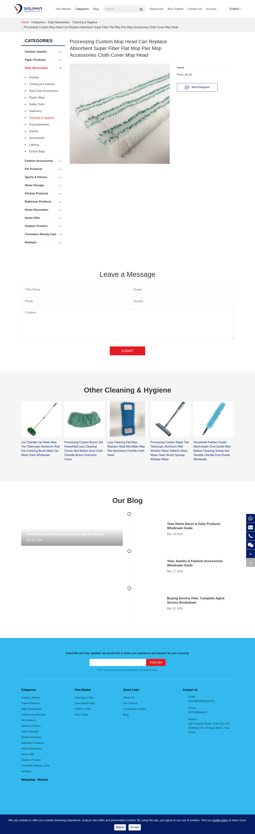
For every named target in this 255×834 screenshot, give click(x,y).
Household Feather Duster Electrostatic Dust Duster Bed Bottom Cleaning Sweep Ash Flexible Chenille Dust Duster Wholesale (212, 451)
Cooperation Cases (134, 708)
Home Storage (43, 185)
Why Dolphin (176, 8)
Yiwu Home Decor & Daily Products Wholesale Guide (193, 526)
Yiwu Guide (81, 714)
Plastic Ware (37, 97)
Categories (82, 8)
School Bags (37, 151)
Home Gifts (43, 218)
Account (211, 8)
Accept (134, 827)
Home (25, 22)
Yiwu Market (63, 8)
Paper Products (43, 60)
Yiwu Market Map (84, 703)
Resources (156, 8)
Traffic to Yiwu (82, 708)
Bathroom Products (43, 202)
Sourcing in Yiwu (84, 697)
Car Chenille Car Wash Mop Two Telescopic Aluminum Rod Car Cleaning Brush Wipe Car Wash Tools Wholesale (40, 449)
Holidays (43, 242)
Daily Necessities (59, 22)
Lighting (34, 144)
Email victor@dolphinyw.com (201, 698)
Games (33, 131)
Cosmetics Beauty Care (43, 234)
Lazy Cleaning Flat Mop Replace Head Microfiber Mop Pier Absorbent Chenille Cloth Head (126, 449)
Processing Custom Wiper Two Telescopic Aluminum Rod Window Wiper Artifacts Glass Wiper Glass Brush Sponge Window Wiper (170, 451)
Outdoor (34, 77)
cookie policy (220, 820)
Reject (120, 827)
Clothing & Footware (42, 84)
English (234, 8)
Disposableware (39, 124)
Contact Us (195, 8)
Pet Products (43, 169)
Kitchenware (37, 137)
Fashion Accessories (43, 161)
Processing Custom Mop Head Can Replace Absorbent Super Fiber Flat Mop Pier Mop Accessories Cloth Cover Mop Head (101, 27)
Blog (96, 8)
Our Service (130, 703)
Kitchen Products (43, 193)
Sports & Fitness (43, 177)
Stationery (35, 111)
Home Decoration (43, 210)
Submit (127, 351)
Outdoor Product (43, 226)
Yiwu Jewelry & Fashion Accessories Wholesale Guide (195, 563)
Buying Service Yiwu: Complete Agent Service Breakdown (195, 600)
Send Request (197, 87)
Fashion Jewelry (43, 52)
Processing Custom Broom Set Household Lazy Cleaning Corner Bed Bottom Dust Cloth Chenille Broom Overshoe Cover (83, 451)
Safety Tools (36, 104)
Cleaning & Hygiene (84, 22)
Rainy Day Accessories (43, 90)
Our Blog (127, 500)
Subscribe (155, 662)
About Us (128, 697)
